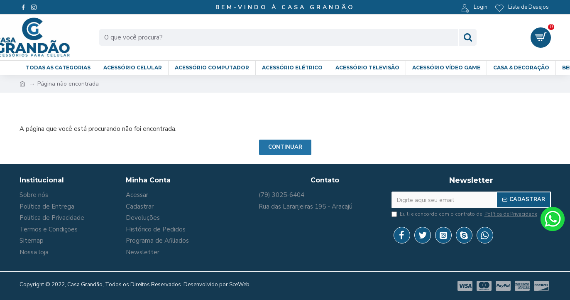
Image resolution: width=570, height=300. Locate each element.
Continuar (285, 147)
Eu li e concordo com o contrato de (464, 214)
